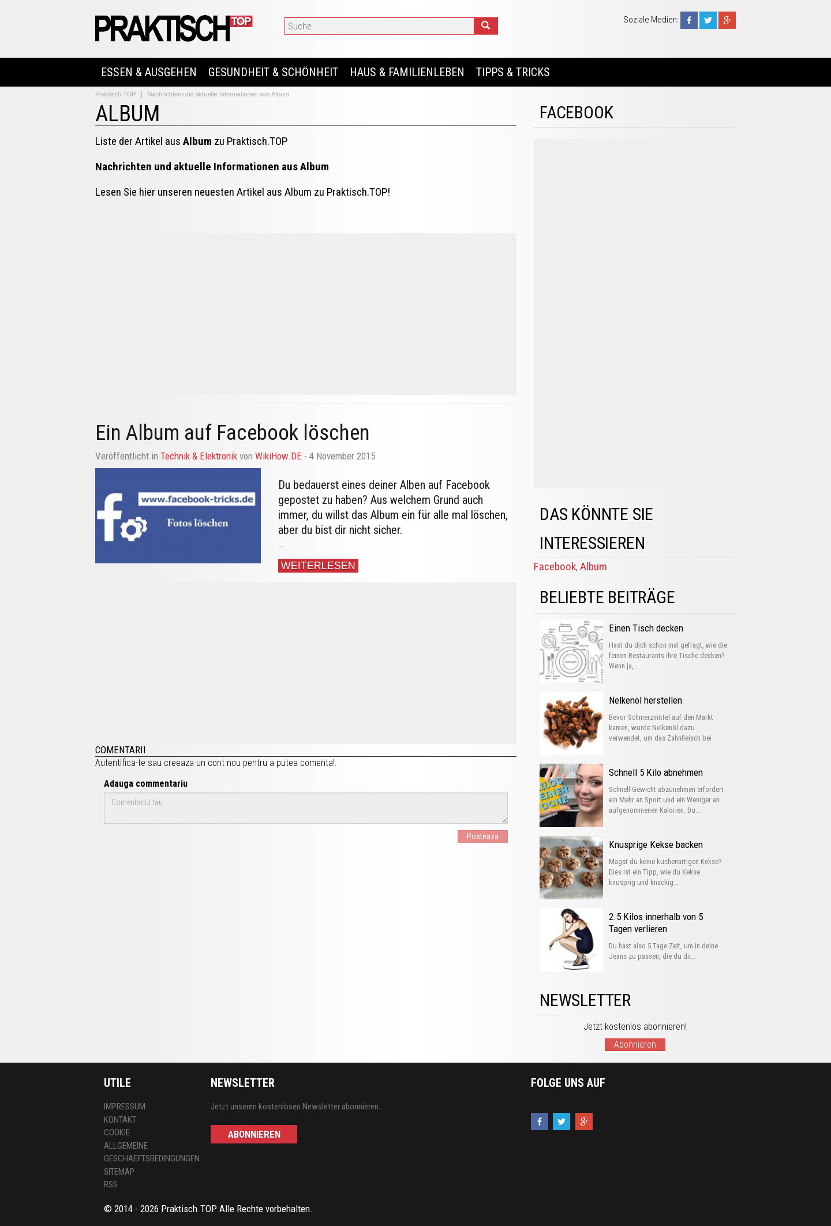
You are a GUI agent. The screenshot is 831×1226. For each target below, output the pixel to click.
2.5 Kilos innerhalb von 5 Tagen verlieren (656, 923)
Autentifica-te (120, 762)
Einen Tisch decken (646, 628)
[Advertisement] (305, 314)
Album (593, 566)
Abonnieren (635, 1044)
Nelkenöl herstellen (645, 700)
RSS (111, 1184)
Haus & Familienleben (407, 72)
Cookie (117, 1132)
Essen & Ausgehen (149, 72)
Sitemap (119, 1172)
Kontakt (120, 1120)
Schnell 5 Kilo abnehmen (656, 772)
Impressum (124, 1106)
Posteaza (483, 836)
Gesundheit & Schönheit (273, 72)
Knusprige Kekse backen (656, 844)
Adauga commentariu (146, 783)
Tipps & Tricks (513, 72)
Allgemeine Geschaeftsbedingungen (148, 1152)
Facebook (555, 566)
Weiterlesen (318, 565)
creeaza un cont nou (202, 762)
